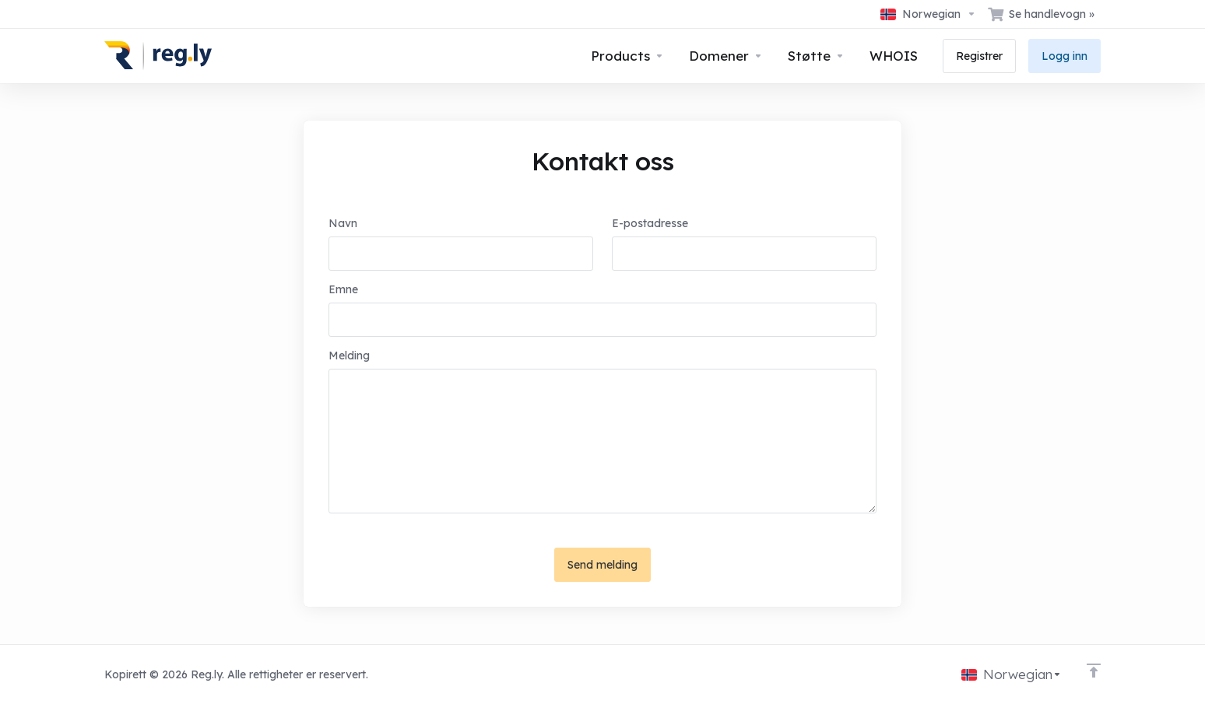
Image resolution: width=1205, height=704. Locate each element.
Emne (343, 289)
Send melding (602, 565)
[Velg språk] (928, 14)
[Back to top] (1093, 670)
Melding (349, 355)
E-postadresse (650, 223)
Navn (342, 223)
